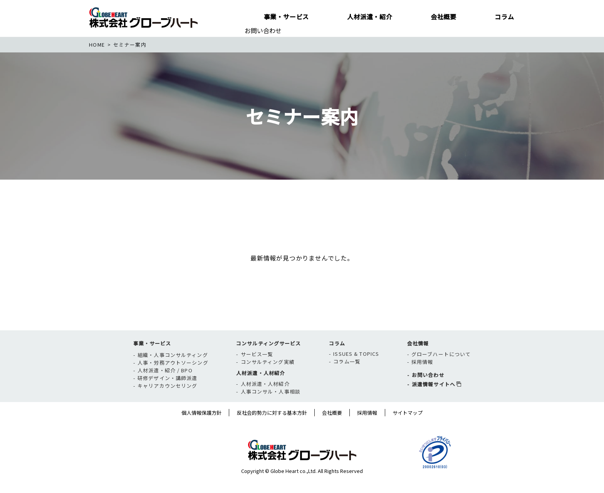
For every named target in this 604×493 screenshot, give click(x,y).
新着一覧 (127, 235)
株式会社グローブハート (143, 17)
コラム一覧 (347, 376)
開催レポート (296, 235)
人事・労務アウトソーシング (173, 378)
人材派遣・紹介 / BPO (165, 385)
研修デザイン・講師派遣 (167, 393)
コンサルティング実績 (268, 377)
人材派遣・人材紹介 (260, 388)
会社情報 (418, 358)
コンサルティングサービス (268, 358)
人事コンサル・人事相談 (270, 407)
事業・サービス (152, 358)
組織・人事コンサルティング (173, 370)
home (97, 44)
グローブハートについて (441, 370)
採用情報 (422, 377)
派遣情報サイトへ (433, 400)
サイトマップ (408, 428)
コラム (337, 358)
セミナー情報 (208, 235)
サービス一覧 (257, 370)
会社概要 (332, 428)
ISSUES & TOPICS (356, 369)
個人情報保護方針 (201, 428)
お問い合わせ (263, 30)
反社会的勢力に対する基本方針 (272, 428)
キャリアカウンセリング (167, 401)
